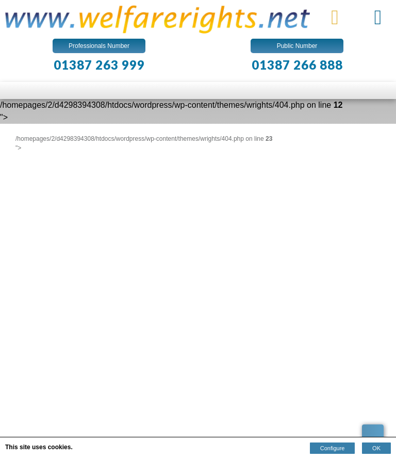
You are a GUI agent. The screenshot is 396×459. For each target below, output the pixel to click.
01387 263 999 (99, 64)
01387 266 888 (297, 64)
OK (376, 448)
